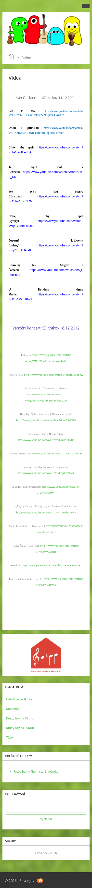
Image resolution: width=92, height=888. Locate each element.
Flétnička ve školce (19, 699)
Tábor (10, 737)
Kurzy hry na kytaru (20, 728)
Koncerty (12, 709)
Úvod (11, 56)
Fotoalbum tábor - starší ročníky (35, 771)
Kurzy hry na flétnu (20, 718)
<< (11, 853)
